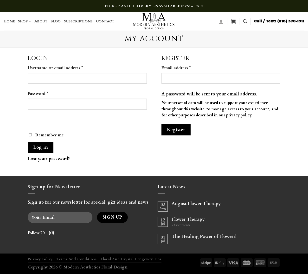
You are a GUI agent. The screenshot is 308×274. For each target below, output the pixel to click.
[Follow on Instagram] (51, 233)
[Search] (245, 21)
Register (176, 130)
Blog (55, 21)
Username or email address (55, 68)
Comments (181, 225)
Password (38, 93)
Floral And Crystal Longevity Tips (131, 259)
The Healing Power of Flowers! (204, 236)
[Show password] (33, 119)
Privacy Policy (40, 259)
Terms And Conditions (76, 259)
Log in (40, 147)
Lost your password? (49, 159)
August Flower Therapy (196, 204)
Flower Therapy (188, 219)
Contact (105, 21)
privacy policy (238, 115)
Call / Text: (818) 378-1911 (279, 21)
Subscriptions (78, 21)
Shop (24, 21)
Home (9, 21)
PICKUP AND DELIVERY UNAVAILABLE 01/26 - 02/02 (154, 6)
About (40, 21)
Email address (176, 68)
